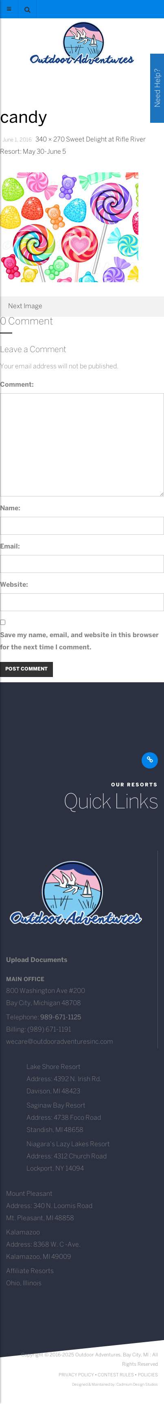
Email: (10, 547)
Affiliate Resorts (30, 1271)
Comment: (17, 385)
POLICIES (148, 1375)
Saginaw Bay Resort (55, 1106)
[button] (27, 9)
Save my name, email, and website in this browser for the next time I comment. (79, 641)
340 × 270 (50, 140)
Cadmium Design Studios (137, 1385)
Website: (14, 585)
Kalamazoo (23, 1233)
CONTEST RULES (116, 1375)
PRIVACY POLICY (76, 1375)
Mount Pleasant (29, 1194)
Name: (10, 508)
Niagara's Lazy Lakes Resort (68, 1144)
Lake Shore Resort (53, 1067)
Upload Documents (37, 960)
